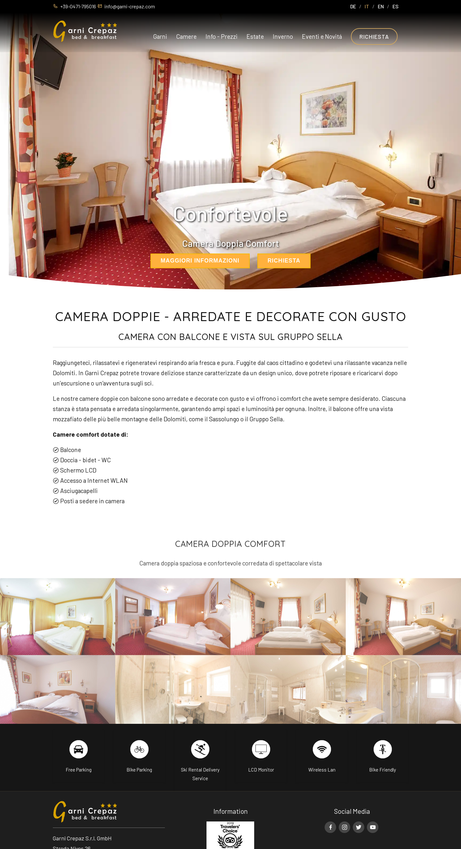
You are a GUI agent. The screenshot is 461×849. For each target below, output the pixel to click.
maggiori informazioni (200, 260)
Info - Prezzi (222, 36)
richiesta (284, 260)
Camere (186, 36)
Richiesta (374, 36)
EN (381, 6)
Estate (255, 36)
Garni (160, 36)
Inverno (283, 36)
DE (353, 6)
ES (395, 6)
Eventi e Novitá (322, 36)
